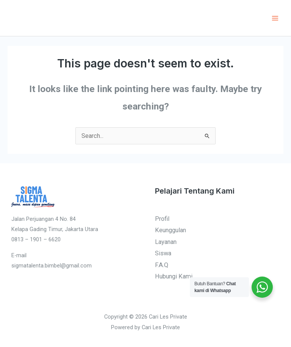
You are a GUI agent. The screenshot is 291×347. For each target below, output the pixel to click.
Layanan (166, 241)
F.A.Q (161, 265)
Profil (162, 218)
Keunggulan (170, 230)
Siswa (163, 253)
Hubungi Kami (173, 276)
